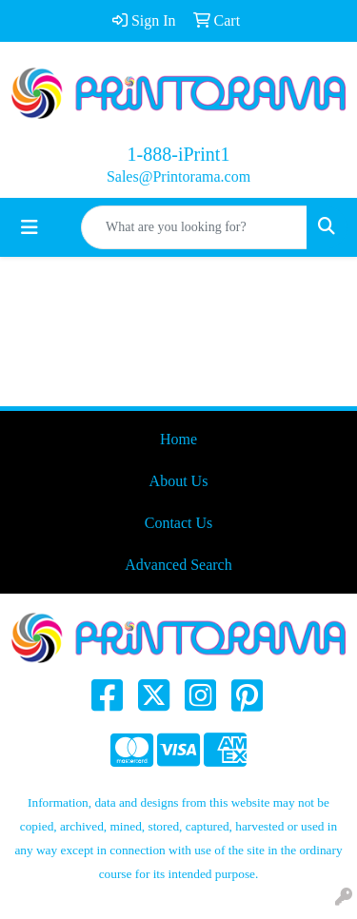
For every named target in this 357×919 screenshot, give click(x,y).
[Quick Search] (194, 227)
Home (178, 439)
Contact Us (179, 523)
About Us (178, 481)
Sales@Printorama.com (178, 176)
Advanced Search (178, 565)
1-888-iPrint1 (179, 154)
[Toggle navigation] (30, 227)
